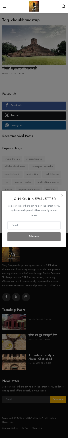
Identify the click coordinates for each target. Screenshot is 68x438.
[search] (63, 6)
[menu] (4, 6)
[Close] (62, 195)
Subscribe (34, 236)
